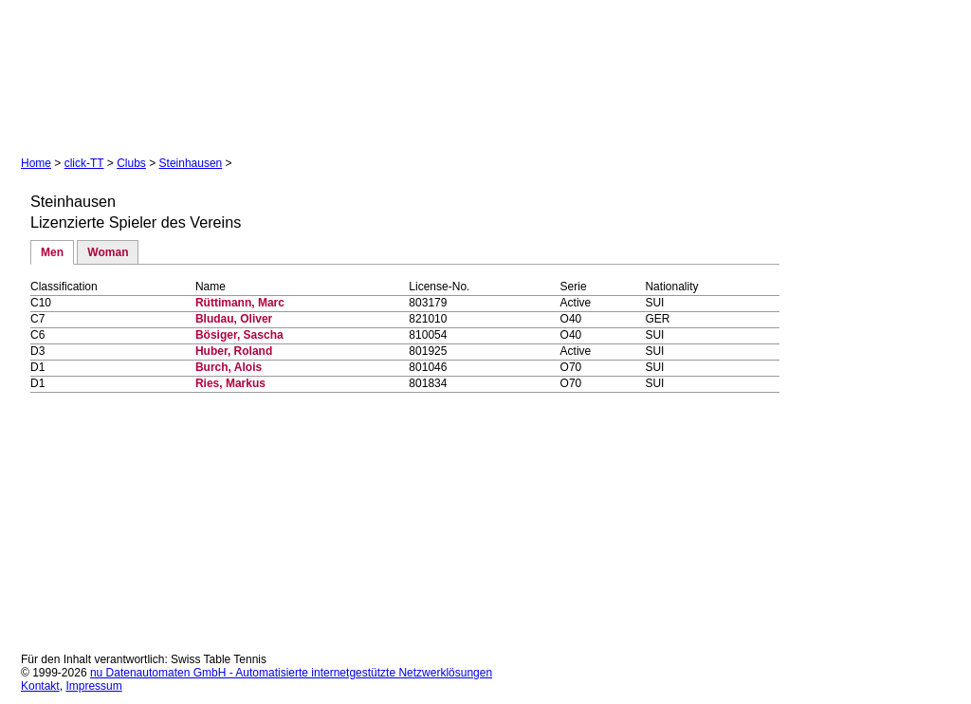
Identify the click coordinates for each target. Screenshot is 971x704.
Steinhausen (191, 163)
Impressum (93, 686)
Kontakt (40, 686)
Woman (107, 252)
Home (36, 163)
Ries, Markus (230, 383)
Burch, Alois (228, 367)
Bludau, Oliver (233, 318)
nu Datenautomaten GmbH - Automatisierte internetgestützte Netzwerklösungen (291, 672)
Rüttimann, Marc (239, 302)
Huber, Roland (233, 351)
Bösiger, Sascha (239, 335)
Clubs (131, 163)
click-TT (84, 163)
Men (52, 252)
